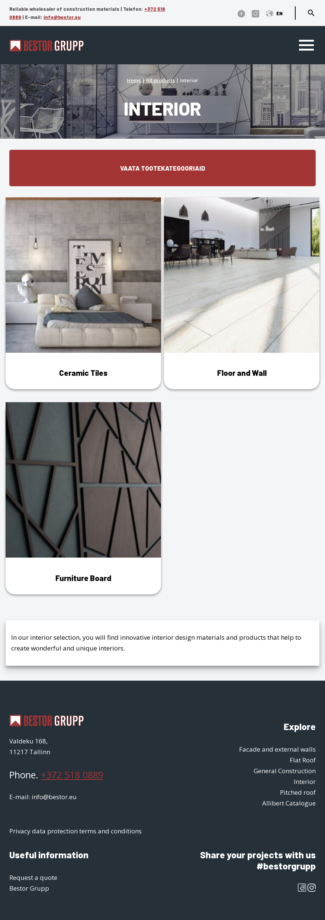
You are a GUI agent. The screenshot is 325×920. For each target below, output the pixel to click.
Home (134, 80)
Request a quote (33, 877)
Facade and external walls (277, 749)
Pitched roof (298, 792)
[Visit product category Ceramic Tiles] (83, 293)
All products (160, 80)
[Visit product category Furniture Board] (83, 498)
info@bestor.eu (62, 17)
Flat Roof (303, 760)
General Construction (285, 770)
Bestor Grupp (29, 888)
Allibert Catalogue (289, 803)
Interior (305, 781)
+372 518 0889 (72, 774)
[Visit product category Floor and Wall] (241, 293)
